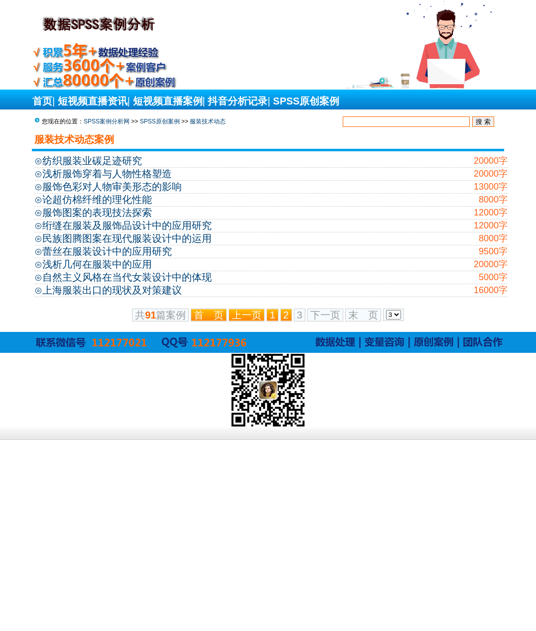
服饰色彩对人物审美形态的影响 (112, 186)
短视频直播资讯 (93, 101)
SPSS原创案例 (306, 101)
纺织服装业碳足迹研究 (92, 160)
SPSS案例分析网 (107, 121)
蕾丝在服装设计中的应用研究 (107, 251)
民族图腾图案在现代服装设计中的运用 (127, 238)
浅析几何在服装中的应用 (97, 264)
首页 (42, 101)
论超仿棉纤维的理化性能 (97, 199)
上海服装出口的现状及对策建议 (112, 290)
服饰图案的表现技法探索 (97, 212)
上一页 (247, 315)
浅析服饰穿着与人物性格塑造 (107, 173)
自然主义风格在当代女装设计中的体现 (127, 277)
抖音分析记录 (238, 101)
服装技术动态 (208, 121)
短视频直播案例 (168, 101)
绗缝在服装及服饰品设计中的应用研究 (127, 225)
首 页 (209, 315)
